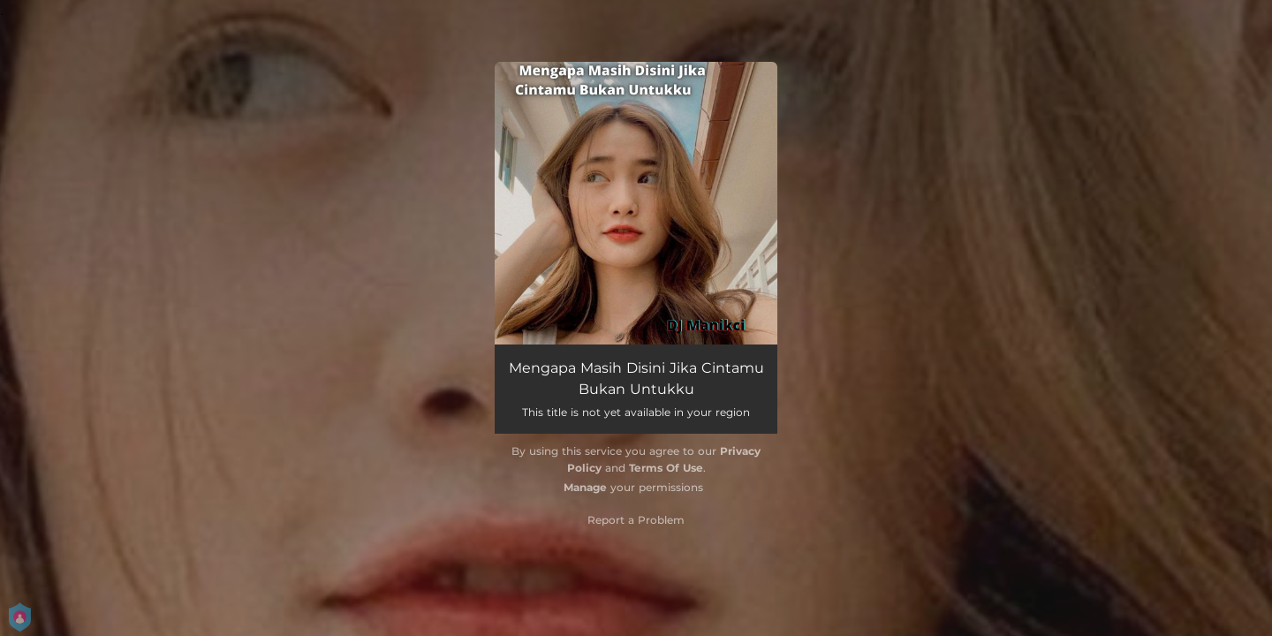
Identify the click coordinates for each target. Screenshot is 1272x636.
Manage (585, 487)
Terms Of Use (666, 467)
